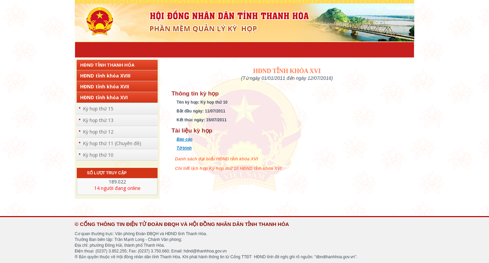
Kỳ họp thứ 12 (98, 131)
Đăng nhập (400, 7)
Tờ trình (184, 148)
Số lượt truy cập (107, 173)
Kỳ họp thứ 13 (98, 120)
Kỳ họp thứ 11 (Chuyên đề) (112, 143)
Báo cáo (185, 139)
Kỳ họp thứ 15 (98, 108)
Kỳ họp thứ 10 (98, 155)
